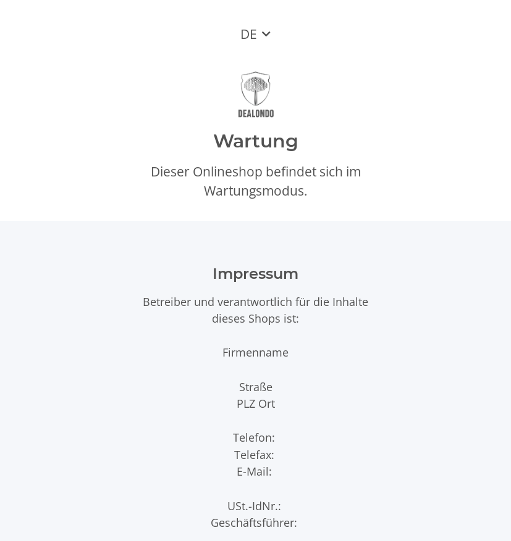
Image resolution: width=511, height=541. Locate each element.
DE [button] (248, 34)
